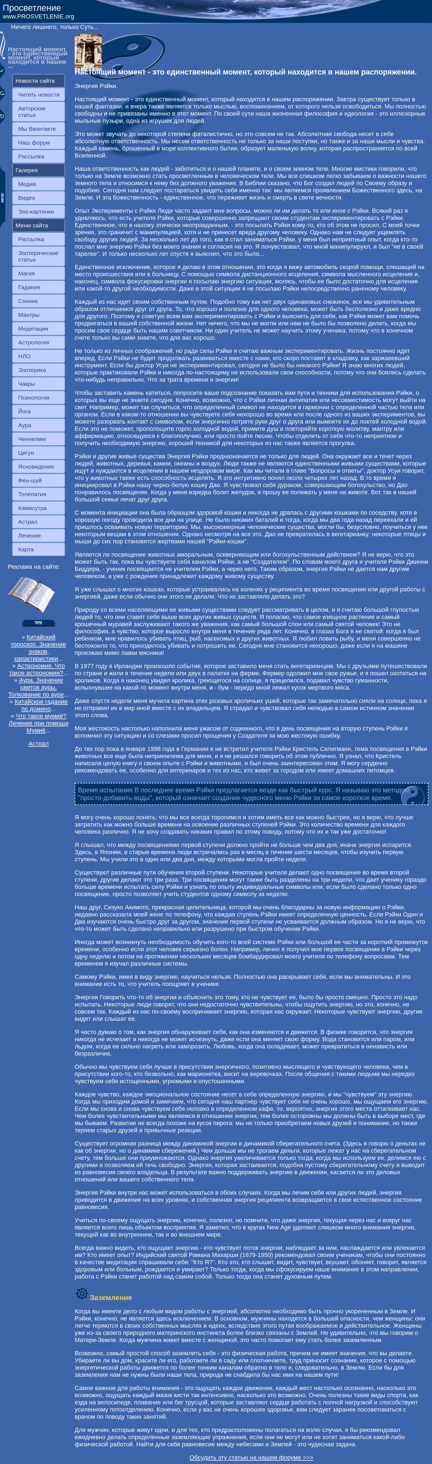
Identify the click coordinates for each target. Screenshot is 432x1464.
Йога (24, 411)
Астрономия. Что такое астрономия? (37, 669)
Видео (26, 198)
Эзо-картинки (36, 211)
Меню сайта (32, 225)
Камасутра (32, 508)
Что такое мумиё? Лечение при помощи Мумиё (39, 723)
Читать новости (39, 94)
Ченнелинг (32, 439)
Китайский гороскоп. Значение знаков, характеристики (38, 648)
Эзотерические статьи (38, 256)
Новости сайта (35, 81)
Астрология (33, 342)
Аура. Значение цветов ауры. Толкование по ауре (36, 687)
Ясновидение (36, 466)
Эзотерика (32, 370)
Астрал (27, 522)
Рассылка (31, 156)
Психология (34, 397)
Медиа (27, 184)
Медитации (33, 328)
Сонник (28, 301)
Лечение (29, 535)
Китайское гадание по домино (41, 705)
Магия (26, 273)
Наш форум (34, 142)
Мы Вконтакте (37, 129)
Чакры (26, 384)
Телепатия (32, 494)
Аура (24, 425)
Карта (26, 549)
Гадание (29, 287)
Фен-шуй (30, 480)
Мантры (28, 315)
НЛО (24, 356)
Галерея (27, 170)
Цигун (26, 453)
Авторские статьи (32, 111)
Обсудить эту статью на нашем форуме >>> (252, 1457)
